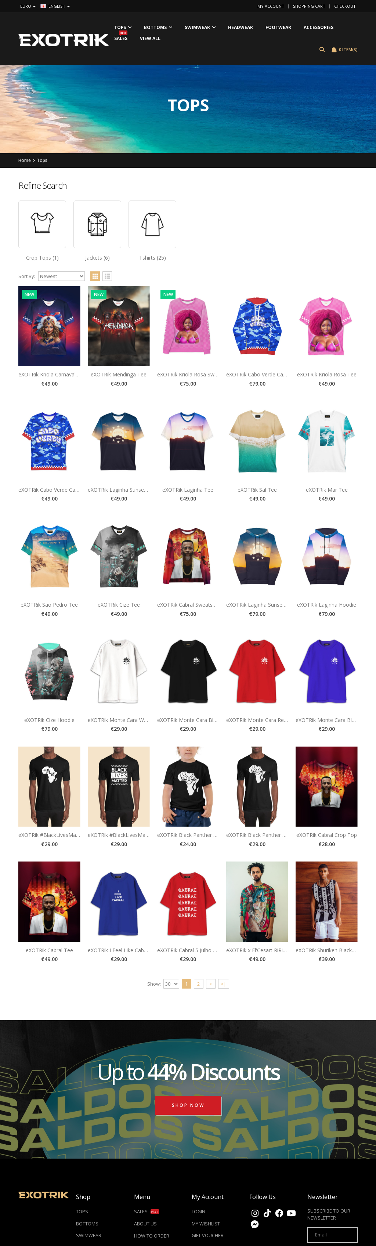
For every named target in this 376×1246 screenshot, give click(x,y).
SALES (146, 1212)
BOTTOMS (87, 1224)
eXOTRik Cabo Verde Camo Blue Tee (62, 489)
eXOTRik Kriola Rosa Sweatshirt (194, 374)
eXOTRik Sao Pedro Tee (49, 604)
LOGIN (198, 1212)
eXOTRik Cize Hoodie (49, 719)
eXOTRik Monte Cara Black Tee (194, 719)
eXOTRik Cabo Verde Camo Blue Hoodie (274, 374)
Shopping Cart (309, 6)
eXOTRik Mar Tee (327, 489)
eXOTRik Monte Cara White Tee (125, 719)
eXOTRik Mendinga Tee (119, 374)
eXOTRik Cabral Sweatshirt (188, 604)
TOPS (82, 1212)
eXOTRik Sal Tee (257, 489)
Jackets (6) (97, 257)
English (55, 6)
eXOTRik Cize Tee (119, 604)
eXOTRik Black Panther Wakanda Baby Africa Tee (216, 834)
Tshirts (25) (152, 257)
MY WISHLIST (206, 1224)
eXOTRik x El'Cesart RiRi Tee (259, 950)
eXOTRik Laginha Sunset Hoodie (264, 604)
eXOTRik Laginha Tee (187, 489)
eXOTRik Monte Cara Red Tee (261, 719)
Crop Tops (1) (42, 257)
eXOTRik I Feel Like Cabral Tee (124, 950)
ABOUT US (145, 1224)
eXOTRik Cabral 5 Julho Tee (189, 950)
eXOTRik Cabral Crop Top (326, 834)
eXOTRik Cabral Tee (49, 950)
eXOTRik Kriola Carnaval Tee (52, 374)
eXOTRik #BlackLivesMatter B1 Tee (130, 834)
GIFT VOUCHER (208, 1236)
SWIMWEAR (88, 1236)
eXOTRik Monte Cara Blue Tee (332, 719)
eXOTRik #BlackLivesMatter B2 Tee (60, 834)
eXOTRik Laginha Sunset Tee (122, 489)
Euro (28, 6)
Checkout (345, 6)
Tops (42, 160)
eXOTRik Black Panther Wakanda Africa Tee (278, 834)
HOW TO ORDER (151, 1236)
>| (223, 983)
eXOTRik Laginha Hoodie (326, 604)
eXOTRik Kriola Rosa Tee (327, 374)
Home (24, 160)
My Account (270, 6)
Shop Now (188, 1105)
